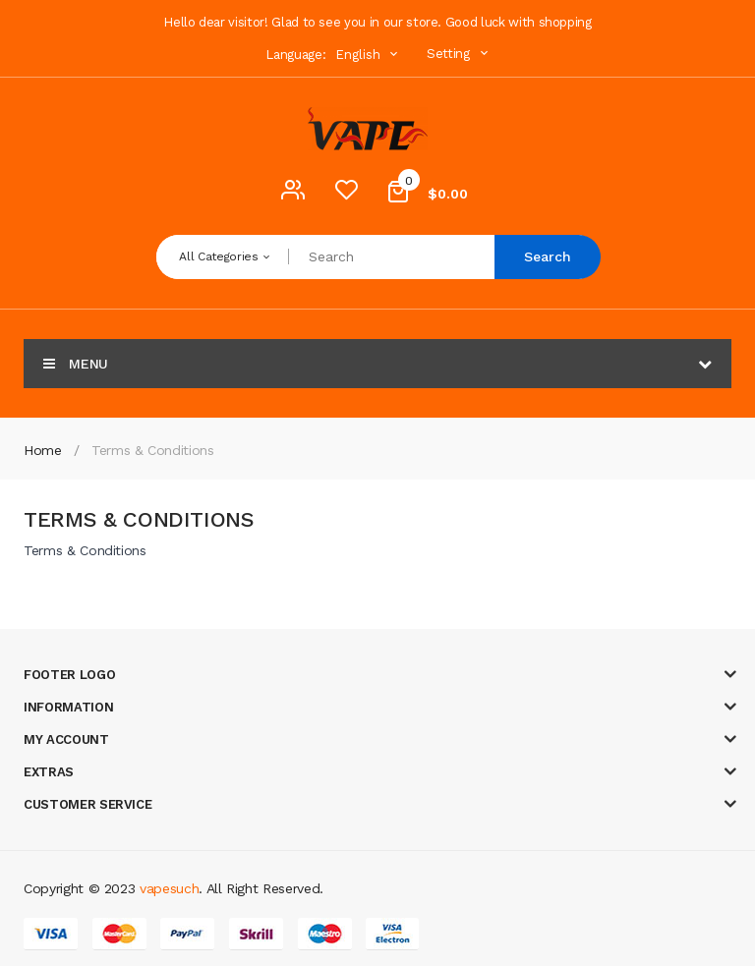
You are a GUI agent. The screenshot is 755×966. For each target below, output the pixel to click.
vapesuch (169, 888)
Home (43, 450)
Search (547, 256)
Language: (295, 54)
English (368, 54)
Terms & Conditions (152, 450)
